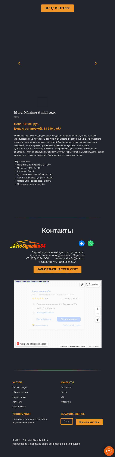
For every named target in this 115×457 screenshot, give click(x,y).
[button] (57, 269)
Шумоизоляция (20, 392)
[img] (82, 243)
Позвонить (65, 387)
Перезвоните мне (89, 422)
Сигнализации (20, 387)
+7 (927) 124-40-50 (37, 258)
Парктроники (19, 397)
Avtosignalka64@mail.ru (69, 258)
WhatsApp (65, 402)
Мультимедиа (19, 406)
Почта (63, 392)
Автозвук (17, 402)
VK (62, 397)
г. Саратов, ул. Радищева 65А (57, 261)
